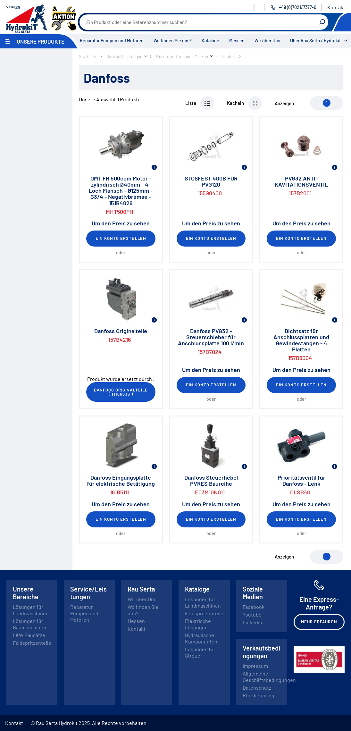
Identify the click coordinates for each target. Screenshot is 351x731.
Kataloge (210, 40)
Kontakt (336, 7)
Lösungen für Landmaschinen (31, 610)
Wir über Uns (267, 40)
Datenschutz (257, 688)
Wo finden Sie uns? (173, 40)
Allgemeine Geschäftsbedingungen (269, 676)
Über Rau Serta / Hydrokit (315, 40)
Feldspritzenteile (32, 643)
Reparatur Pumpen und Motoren (112, 40)
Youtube (252, 614)
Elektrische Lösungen (198, 624)
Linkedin (252, 622)
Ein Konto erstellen (121, 238)
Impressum (255, 666)
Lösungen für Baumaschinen (29, 624)
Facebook (253, 607)
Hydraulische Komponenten (201, 638)
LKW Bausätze (29, 635)
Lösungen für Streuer (200, 652)
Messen (237, 40)
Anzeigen (284, 103)
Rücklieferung (258, 695)
